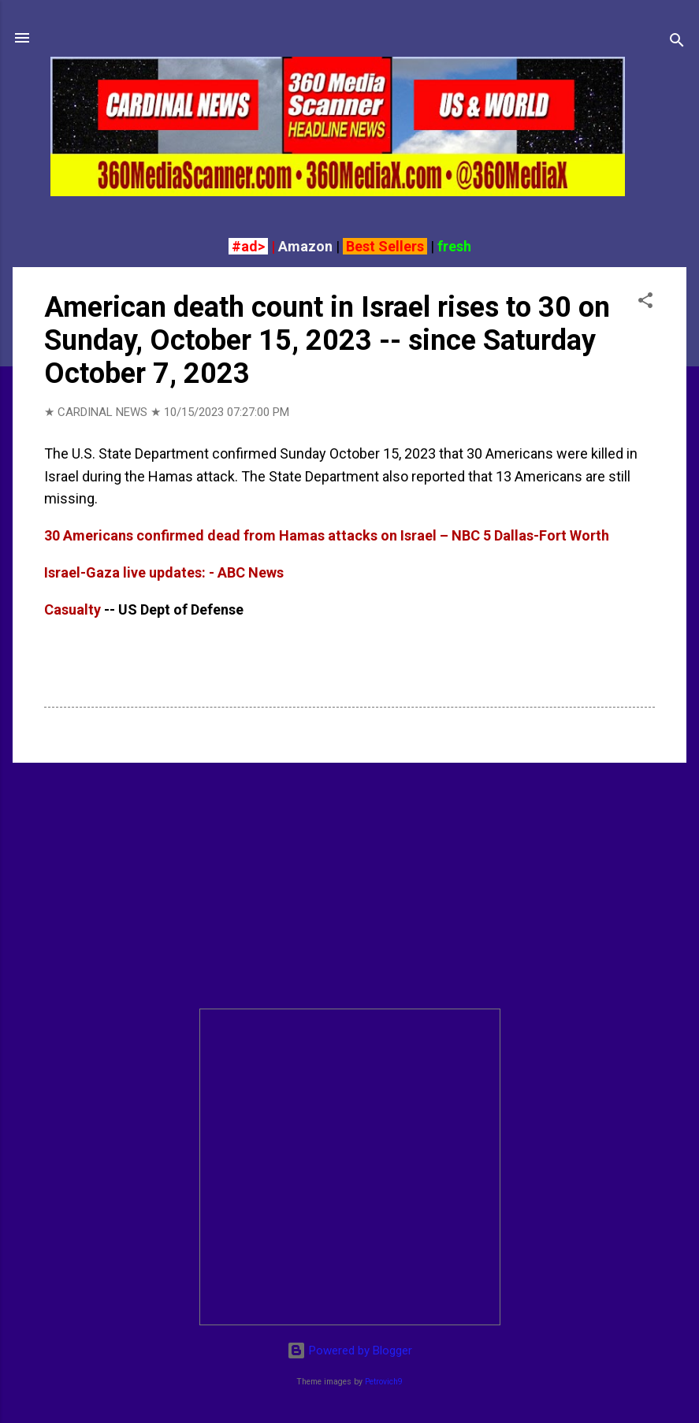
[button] (645, 303)
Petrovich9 (384, 1382)
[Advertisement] (349, 885)
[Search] (676, 43)
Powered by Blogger (349, 1350)
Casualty (72, 609)
